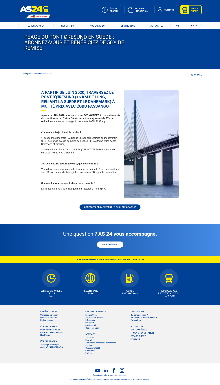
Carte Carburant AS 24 (50, 330)
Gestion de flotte (95, 311)
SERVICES (90, 334)
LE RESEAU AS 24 (36, 26)
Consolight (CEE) (92, 348)
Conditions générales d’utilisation (82, 379)
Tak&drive (89, 337)
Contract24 (90, 350)
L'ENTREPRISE (128, 26)
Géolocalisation (92, 328)
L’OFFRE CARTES (48, 326)
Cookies (146, 379)
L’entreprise (137, 311)
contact (135, 339)
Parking (88, 353)
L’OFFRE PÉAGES (48, 341)
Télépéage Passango (49, 344)
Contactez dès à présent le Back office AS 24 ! (110, 207)
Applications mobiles (94, 317)
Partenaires (135, 320)
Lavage (88, 345)
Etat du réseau (46, 320)
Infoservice (90, 320)
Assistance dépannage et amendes (100, 343)
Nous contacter (110, 244)
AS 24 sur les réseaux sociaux (143, 317)
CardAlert (89, 323)
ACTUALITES (156, 26)
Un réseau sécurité (48, 317)
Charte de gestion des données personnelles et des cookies (119, 379)
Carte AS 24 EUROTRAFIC (51, 332)
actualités (136, 326)
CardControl (90, 325)
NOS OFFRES (67, 26)
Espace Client (91, 315)
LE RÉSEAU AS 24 (48, 311)
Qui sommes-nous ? (139, 315)
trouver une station (142, 333)
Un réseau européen (49, 315)
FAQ (177, 26)
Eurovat (88, 340)
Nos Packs (45, 335)
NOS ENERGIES (97, 26)
